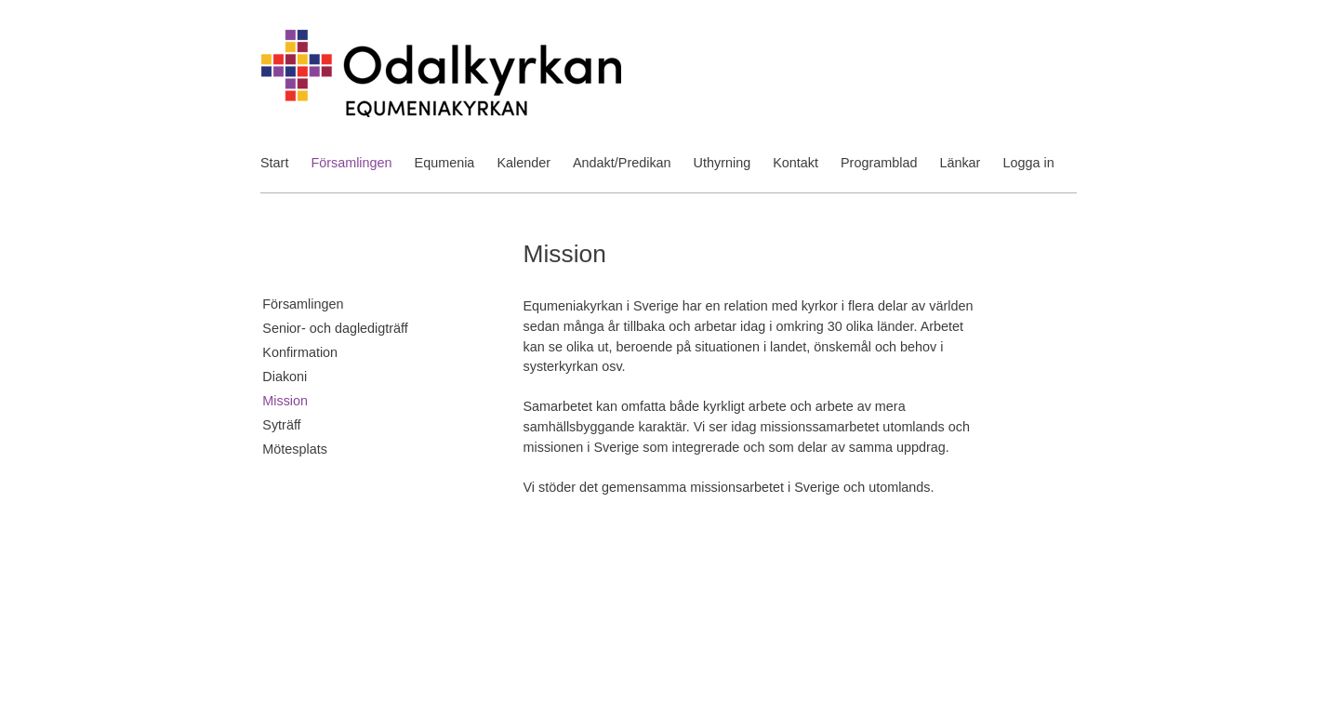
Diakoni (284, 376)
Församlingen (351, 162)
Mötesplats (294, 449)
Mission (285, 400)
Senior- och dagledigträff (335, 328)
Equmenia (445, 162)
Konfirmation (300, 352)
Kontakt (795, 162)
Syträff (281, 424)
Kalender (523, 162)
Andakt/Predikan (622, 162)
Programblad (879, 162)
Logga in (1028, 162)
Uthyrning (722, 162)
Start (274, 162)
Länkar (959, 162)
